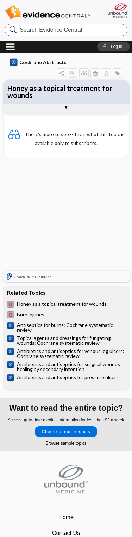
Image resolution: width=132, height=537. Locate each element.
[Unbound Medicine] (117, 10)
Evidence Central (47, 12)
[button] (113, 46)
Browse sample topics (66, 443)
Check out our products (66, 431)
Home (66, 517)
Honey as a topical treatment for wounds (59, 91)
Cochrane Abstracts (38, 62)
